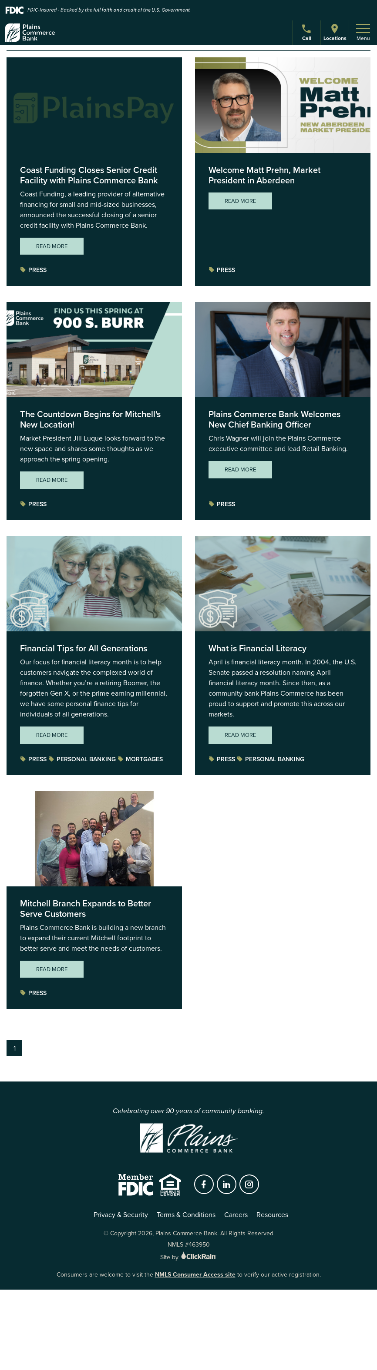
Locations (335, 32)
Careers (236, 1215)
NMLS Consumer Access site (195, 1274)
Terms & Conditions (186, 1215)
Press (33, 270)
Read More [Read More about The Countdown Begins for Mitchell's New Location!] (51, 480)
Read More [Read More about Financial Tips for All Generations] (51, 735)
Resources (272, 1215)
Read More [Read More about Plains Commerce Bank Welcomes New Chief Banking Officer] (240, 469)
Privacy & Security (121, 1215)
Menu (363, 33)
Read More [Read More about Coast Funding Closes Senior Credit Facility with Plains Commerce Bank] (51, 246)
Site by (188, 1257)
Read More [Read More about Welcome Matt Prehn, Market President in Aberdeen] (240, 201)
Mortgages (140, 759)
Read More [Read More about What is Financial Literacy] (240, 735)
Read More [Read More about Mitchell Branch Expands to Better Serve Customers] (51, 969)
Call (307, 34)
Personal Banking (82, 759)
